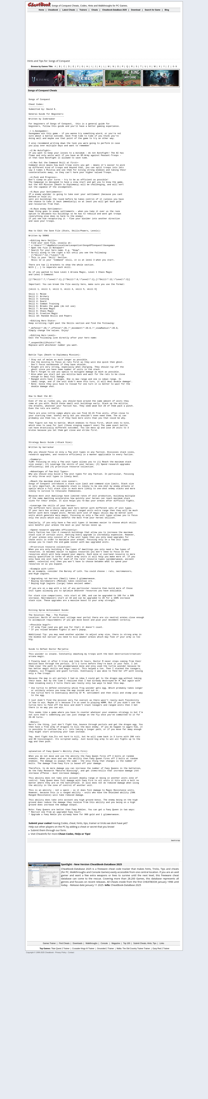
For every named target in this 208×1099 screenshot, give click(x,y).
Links (162, 1087)
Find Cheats (64, 1087)
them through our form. (53, 973)
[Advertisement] (103, 35)
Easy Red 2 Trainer (161, 1092)
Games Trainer (49, 1087)
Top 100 (126, 1087)
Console (104, 1087)
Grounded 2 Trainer (105, 1092)
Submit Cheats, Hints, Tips (144, 1087)
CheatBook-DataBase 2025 (123, 1028)
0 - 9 (175, 66)
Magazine (115, 1087)
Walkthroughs (92, 1087)
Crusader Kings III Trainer (83, 1092)
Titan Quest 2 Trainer (60, 1092)
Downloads (77, 1087)
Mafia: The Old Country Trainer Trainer (133, 1092)
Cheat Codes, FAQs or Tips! (74, 977)
